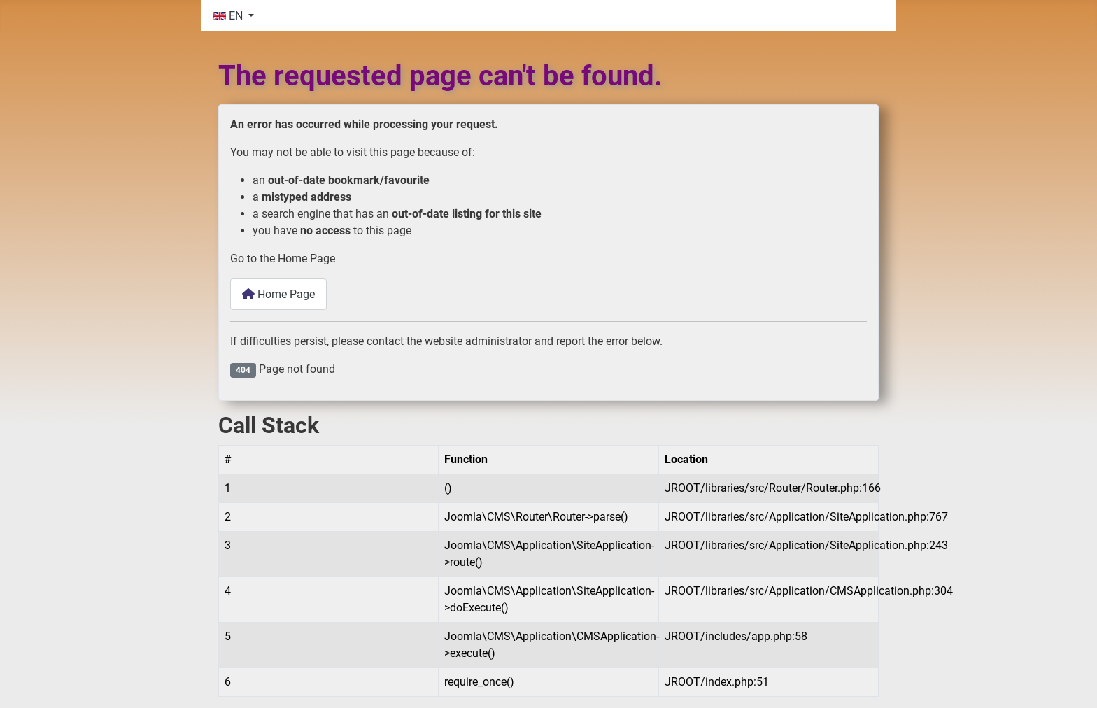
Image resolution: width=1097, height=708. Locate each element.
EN (229, 15)
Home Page (278, 294)
